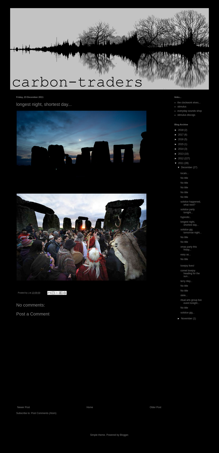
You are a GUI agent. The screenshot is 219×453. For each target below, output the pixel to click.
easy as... (185, 254)
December (187, 167)
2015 (181, 144)
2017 (181, 134)
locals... (184, 173)
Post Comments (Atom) (43, 413)
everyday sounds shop (189, 110)
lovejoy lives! (187, 265)
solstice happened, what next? (190, 203)
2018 (181, 130)
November (187, 318)
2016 (181, 139)
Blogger (124, 434)
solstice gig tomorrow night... (191, 231)
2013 (181, 153)
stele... (184, 295)
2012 (181, 158)
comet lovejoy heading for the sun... (190, 273)
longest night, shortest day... (189, 223)
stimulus (181, 106)
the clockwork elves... (189, 102)
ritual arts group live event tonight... (191, 301)
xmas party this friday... (188, 248)
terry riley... (186, 281)
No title (184, 178)
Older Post (155, 407)
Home (90, 407)
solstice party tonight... (187, 211)
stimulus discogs (186, 115)
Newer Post (23, 407)
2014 (181, 148)
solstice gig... (187, 312)
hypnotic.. (185, 217)
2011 (181, 163)
